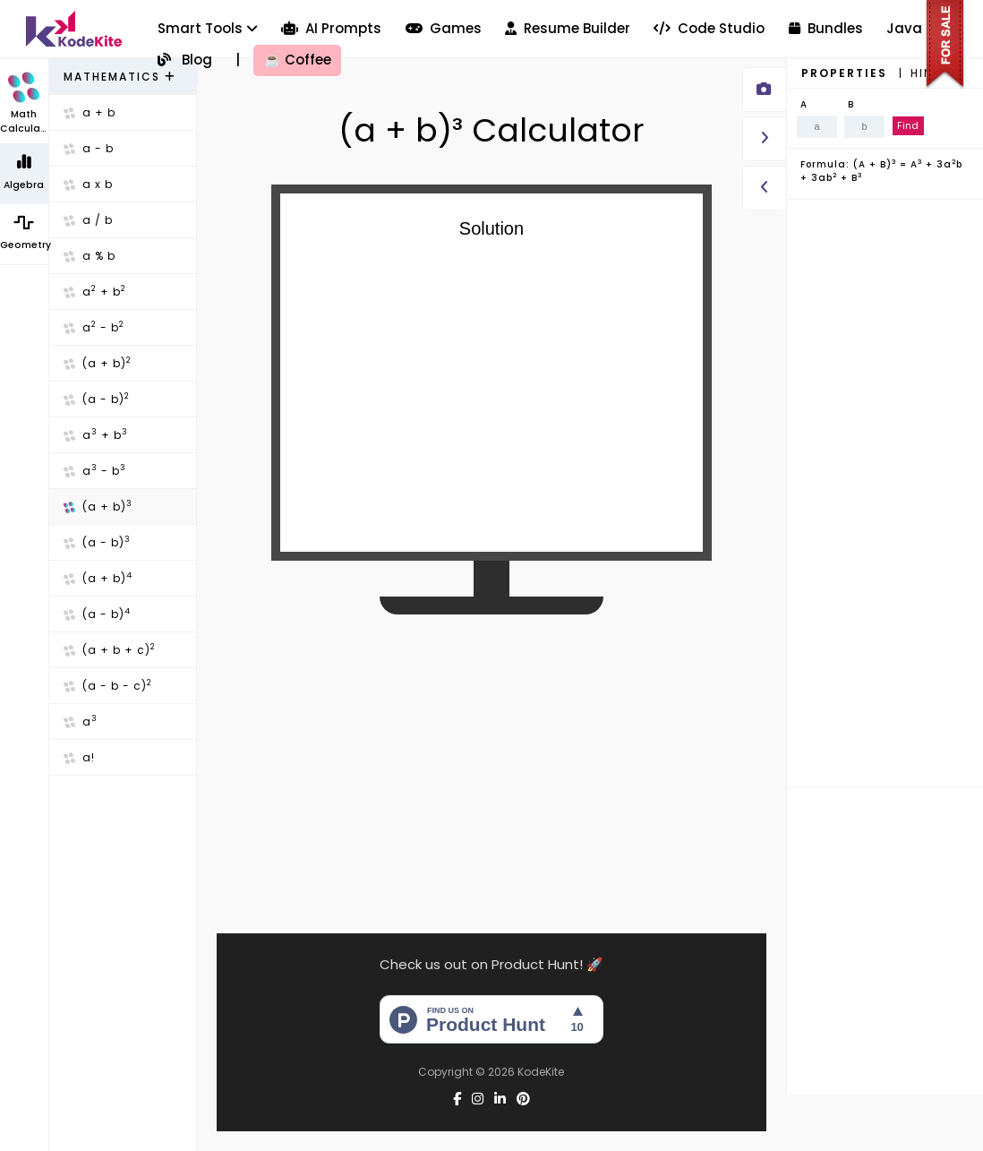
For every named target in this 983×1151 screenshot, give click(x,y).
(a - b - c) (108, 685)
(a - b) (97, 399)
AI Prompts (331, 28)
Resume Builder (567, 28)
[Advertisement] (492, 759)
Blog (185, 59)
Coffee (297, 59)
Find (908, 125)
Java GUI (918, 28)
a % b (89, 255)
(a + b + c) (110, 649)
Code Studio (709, 28)
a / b (88, 220)
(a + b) (98, 363)
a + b (89, 112)
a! (79, 757)
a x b (88, 184)
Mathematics (120, 76)
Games (444, 28)
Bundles (826, 28)
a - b (89, 148)
